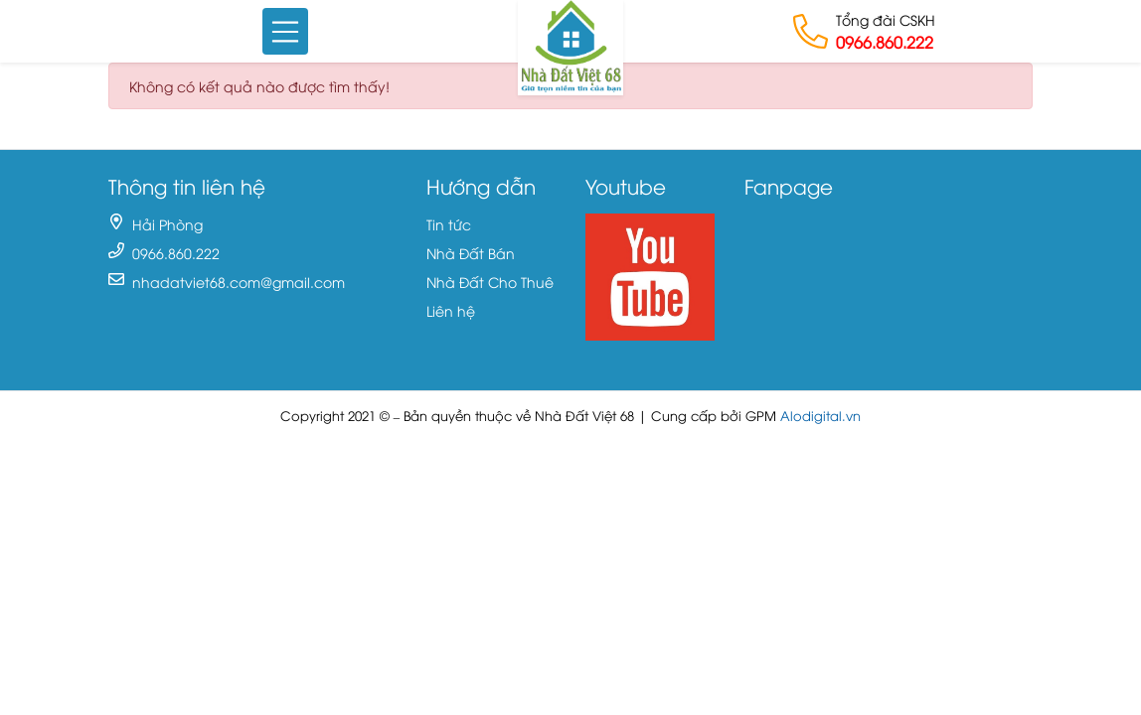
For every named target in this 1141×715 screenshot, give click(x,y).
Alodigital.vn (820, 415)
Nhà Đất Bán (470, 252)
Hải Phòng (167, 223)
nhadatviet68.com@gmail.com (238, 281)
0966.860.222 (884, 42)
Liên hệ (450, 310)
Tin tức (448, 223)
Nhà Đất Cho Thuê (490, 281)
